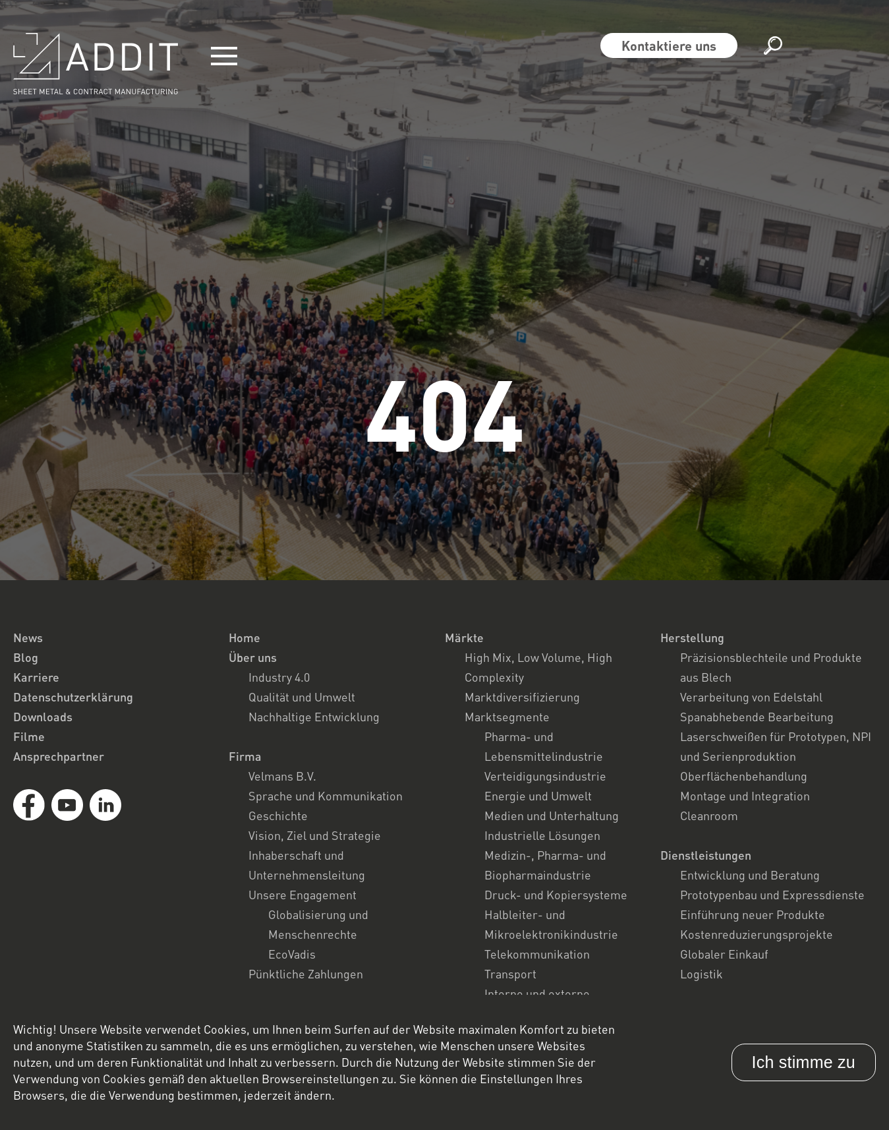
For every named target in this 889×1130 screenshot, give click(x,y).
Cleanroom (709, 815)
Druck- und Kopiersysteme (555, 894)
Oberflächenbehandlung (743, 776)
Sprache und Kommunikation (325, 795)
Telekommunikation (537, 954)
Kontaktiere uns (668, 45)
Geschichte (278, 815)
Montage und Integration (745, 795)
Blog (25, 657)
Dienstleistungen (705, 855)
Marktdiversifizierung (522, 697)
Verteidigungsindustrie (545, 776)
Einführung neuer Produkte (752, 914)
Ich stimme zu (803, 1062)
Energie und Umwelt (538, 795)
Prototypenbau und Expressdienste (772, 894)
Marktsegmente (507, 716)
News (28, 637)
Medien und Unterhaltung (551, 815)
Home (244, 637)
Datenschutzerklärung (73, 697)
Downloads (42, 716)
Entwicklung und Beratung (750, 875)
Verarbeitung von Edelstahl (751, 697)
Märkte (464, 637)
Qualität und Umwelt (301, 697)
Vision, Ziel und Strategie (314, 835)
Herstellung (692, 637)
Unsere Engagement (302, 894)
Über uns (253, 657)
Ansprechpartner (58, 756)
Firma (245, 756)
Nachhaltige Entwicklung (314, 716)
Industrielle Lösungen (542, 835)
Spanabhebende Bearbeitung (757, 716)
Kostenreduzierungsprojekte (756, 934)
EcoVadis (292, 954)
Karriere (36, 677)
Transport (510, 973)
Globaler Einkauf (724, 954)
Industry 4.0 (279, 677)
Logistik (701, 973)
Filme (29, 736)
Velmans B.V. (282, 776)
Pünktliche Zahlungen (305, 973)
